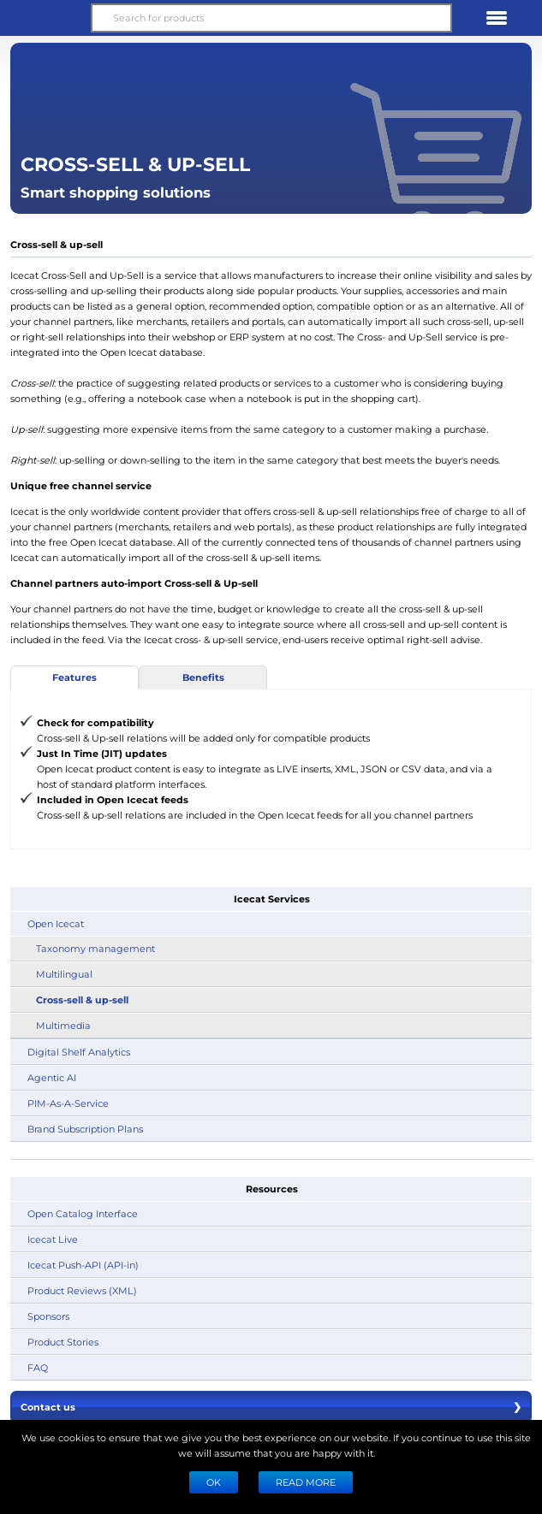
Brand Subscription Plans (85, 1128)
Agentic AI (51, 1077)
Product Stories (62, 1341)
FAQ (37, 1367)
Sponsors (48, 1316)
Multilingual (64, 974)
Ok (213, 1482)
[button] (45, 18)
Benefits (203, 677)
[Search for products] (271, 18)
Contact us (271, 1407)
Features (74, 677)
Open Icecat (55, 923)
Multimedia (63, 1025)
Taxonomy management (95, 948)
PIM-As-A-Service (68, 1103)
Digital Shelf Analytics (78, 1051)
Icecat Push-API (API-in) (83, 1264)
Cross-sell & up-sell (82, 999)
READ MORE (306, 1482)
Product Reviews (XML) (82, 1290)
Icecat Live (52, 1239)
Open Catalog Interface (82, 1213)
